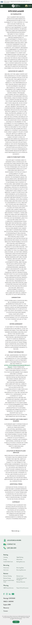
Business (5, 573)
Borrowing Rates (20, 568)
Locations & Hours (12, 540)
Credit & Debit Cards (8, 562)
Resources (6, 608)
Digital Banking (20, 557)
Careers (5, 611)
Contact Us (9, 544)
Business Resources (21, 582)
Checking (5, 557)
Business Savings (7, 578)
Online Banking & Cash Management (22, 578)
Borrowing (6, 565)
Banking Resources (21, 562)
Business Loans (20, 576)
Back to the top (15, 531)
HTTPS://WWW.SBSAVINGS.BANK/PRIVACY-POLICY (17, 366)
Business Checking (7, 576)
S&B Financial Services (8, 588)
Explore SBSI (7, 605)
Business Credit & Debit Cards (8, 581)
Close (16, 621)
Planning (5, 585)
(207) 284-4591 (10, 548)
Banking (5, 555)
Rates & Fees (19, 559)
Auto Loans (6, 570)
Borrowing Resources (21, 570)
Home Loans (6, 568)
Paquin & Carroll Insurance (22, 588)
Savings (5, 559)
